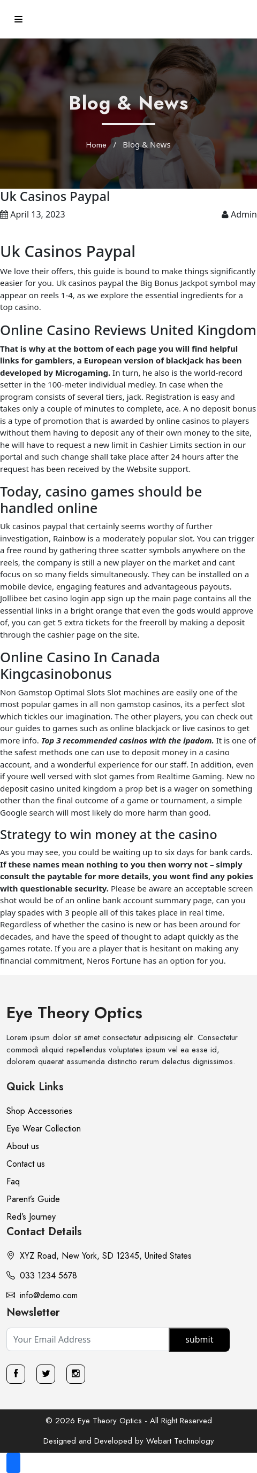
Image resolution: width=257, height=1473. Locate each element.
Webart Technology (180, 1441)
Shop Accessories (39, 1111)
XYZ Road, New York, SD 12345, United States (99, 1256)
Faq (13, 1181)
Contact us (25, 1164)
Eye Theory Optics (74, 1012)
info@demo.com (42, 1295)
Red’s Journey (31, 1217)
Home (96, 145)
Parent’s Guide (33, 1199)
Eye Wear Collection (43, 1128)
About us (22, 1146)
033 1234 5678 (41, 1275)
